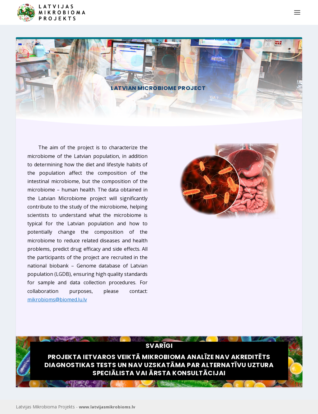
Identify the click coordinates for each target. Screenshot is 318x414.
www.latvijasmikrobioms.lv (107, 407)
